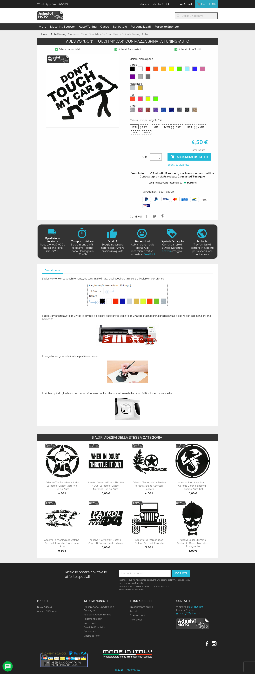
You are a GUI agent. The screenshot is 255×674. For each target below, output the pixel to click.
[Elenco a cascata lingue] (144, 4)
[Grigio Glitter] (180, 111)
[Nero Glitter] (188, 111)
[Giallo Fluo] (149, 99)
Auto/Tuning (88, 27)
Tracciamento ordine (141, 606)
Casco (104, 27)
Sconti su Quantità (178, 164)
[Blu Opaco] (195, 70)
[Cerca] (196, 15)
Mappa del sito (92, 635)
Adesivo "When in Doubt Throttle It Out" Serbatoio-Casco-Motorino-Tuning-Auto (105, 485)
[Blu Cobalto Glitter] (172, 111)
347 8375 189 (60, 4)
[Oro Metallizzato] (141, 88)
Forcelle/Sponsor (167, 27)
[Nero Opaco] (133, 70)
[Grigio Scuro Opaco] (149, 77)
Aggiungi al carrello (189, 157)
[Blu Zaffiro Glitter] (164, 111)
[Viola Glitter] (156, 111)
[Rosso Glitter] (149, 111)
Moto (42, 27)
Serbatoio (120, 27)
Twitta (154, 216)
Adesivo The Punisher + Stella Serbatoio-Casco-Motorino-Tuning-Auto (62, 485)
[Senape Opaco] (164, 70)
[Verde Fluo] (156, 99)
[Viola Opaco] (133, 77)
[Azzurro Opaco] (188, 70)
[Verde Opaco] (180, 70)
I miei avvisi (136, 619)
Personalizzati (141, 27)
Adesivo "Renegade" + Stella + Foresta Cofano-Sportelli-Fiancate (149, 485)
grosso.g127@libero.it (188, 613)
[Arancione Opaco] (156, 70)
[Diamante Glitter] (133, 111)
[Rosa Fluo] (141, 99)
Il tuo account (141, 601)
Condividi (146, 216)
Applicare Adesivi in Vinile (97, 614)
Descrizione (52, 270)
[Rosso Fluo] (133, 99)
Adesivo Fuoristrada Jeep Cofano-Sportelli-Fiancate (149, 541)
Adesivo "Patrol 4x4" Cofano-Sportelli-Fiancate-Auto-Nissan (105, 541)
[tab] (52, 270)
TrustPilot (149, 254)
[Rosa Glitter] (141, 111)
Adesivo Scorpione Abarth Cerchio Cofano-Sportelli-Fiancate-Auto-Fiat (192, 485)
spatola (166, 251)
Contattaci (89, 631)
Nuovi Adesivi (44, 606)
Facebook (207, 643)
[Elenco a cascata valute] (167, 4)
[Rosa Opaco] (203, 70)
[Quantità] (154, 157)
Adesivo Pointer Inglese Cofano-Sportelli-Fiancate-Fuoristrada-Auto (62, 543)
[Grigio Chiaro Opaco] (141, 77)
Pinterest (163, 216)
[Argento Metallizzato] (133, 88)
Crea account (137, 615)
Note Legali (90, 623)
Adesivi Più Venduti (47, 611)
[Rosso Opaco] (149, 70)
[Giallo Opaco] (172, 70)
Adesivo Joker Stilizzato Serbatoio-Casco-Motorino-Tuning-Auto (192, 543)
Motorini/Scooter (62, 27)
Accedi (133, 611)
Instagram (214, 643)
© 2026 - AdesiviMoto (127, 669)
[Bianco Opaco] (141, 70)
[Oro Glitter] (195, 111)
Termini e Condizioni (95, 627)
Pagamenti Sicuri (93, 618)
